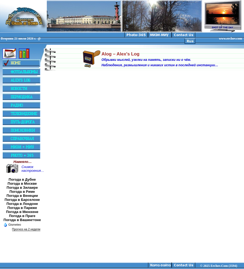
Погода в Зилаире (22, 188)
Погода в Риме (22, 192)
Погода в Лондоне (22, 204)
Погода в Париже (22, 208)
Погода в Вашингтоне (22, 220)
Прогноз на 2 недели (26, 229)
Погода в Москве (22, 183)
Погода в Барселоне (22, 200)
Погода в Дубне (22, 179)
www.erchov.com (230, 38)
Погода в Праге (22, 216)
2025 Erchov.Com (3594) (220, 266)
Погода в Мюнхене (22, 212)
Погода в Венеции (22, 196)
